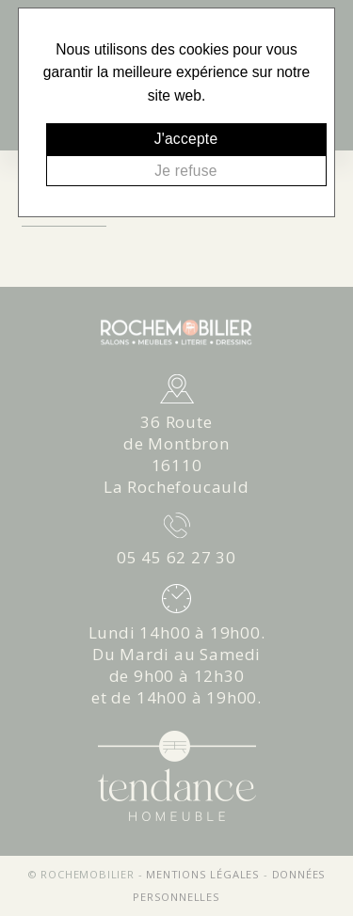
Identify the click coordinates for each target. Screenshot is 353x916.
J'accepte (186, 139)
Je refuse (185, 171)
